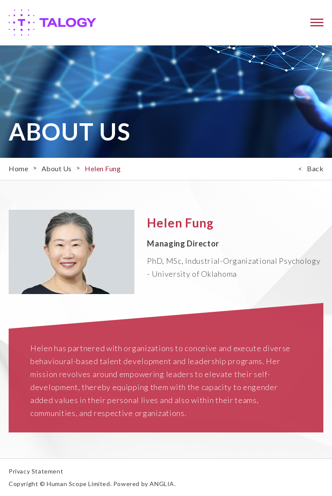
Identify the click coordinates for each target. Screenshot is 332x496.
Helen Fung (103, 168)
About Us (57, 168)
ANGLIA (162, 483)
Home (18, 168)
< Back (310, 168)
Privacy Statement (36, 471)
